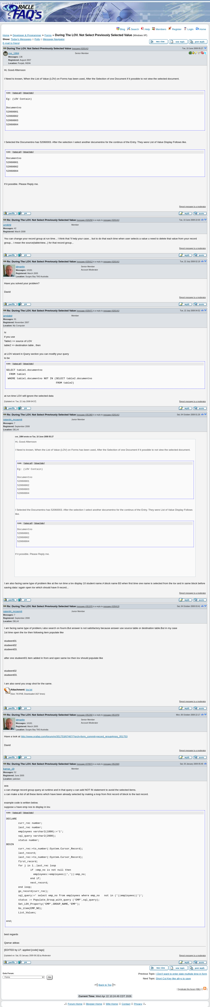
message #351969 (84, 414)
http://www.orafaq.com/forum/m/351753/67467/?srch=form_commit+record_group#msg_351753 (74, 735)
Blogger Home (94, 1003)
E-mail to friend (11, 43)
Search (133, 29)
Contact (126, 1003)
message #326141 (80, 49)
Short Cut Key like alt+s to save (173, 977)
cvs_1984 (13, 53)
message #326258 (84, 220)
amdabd (7, 315)
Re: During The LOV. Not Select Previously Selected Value (41, 219)
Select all (17, 93)
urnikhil (7, 224)
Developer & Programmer (27, 35)
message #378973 (84, 763)
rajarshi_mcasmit (12, 419)
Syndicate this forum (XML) (189, 988)
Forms (48, 35)
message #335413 (84, 261)
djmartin (20, 266)
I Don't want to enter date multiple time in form (181, 972)
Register (174, 29)
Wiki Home (112, 1003)
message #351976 (84, 606)
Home (201, 29)
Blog (120, 29)
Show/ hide (28, 93)
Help (145, 29)
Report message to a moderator (192, 206)
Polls (37, 39)
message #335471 (84, 311)
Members (159, 29)
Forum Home (75, 1003)
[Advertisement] (127, 11)
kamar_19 (8, 767)
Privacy (138, 1003)
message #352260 (84, 714)
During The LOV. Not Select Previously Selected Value (39, 48)
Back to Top (105, 983)
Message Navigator (54, 39)
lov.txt (29, 688)
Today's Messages (21, 39)
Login (188, 29)
